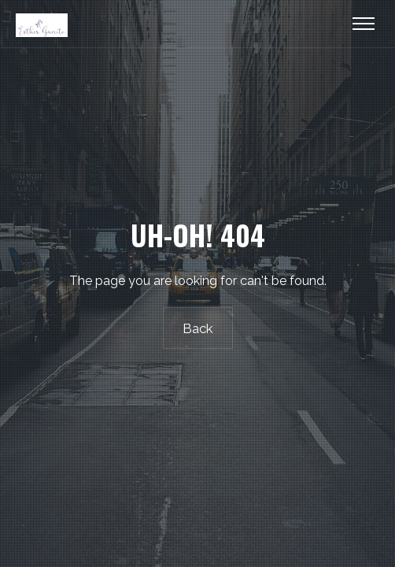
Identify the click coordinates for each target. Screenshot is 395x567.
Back (198, 328)
